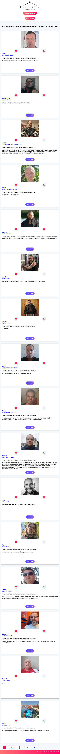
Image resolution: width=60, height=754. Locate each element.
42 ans (8, 278)
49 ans (11, 635)
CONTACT (56, 752)
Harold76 (4, 277)
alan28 (4, 143)
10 (34, 747)
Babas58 (4, 455)
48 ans (8, 546)
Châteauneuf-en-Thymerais (9, 144)
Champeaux (5, 55)
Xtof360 (4, 187)
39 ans (16, 368)
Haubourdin (5, 635)
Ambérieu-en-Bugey (7, 412)
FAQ (38, 752)
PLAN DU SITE (48, 752)
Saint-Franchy (6, 457)
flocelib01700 (6, 98)
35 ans (9, 100)
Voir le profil (30, 70)
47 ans (11, 55)
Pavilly (4, 278)
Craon (3, 680)
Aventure (4, 232)
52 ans (15, 189)
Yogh (3, 545)
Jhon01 (4, 411)
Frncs (3, 500)
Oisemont (4, 591)
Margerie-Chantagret (7, 368)
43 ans (12, 457)
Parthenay (5, 234)
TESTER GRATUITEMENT (30, 13)
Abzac (3, 546)
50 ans (10, 591)
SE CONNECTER (30, 18)
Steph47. (4, 321)
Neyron (4, 100)
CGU (41, 752)
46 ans (20, 144)
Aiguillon (4, 323)
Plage (3, 723)
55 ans (8, 680)
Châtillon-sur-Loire (7, 189)
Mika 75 (4, 589)
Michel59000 (5, 634)
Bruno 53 (4, 679)
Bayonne (4, 725)
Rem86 (4, 366)
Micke (3, 53)
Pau (3, 502)
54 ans (7, 502)
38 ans (10, 234)
